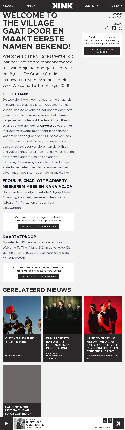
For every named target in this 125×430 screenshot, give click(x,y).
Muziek (116, 6)
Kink (31, 6)
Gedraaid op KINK (33, 427)
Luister (91, 6)
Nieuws (8, 6)
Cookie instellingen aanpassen (38, 226)
